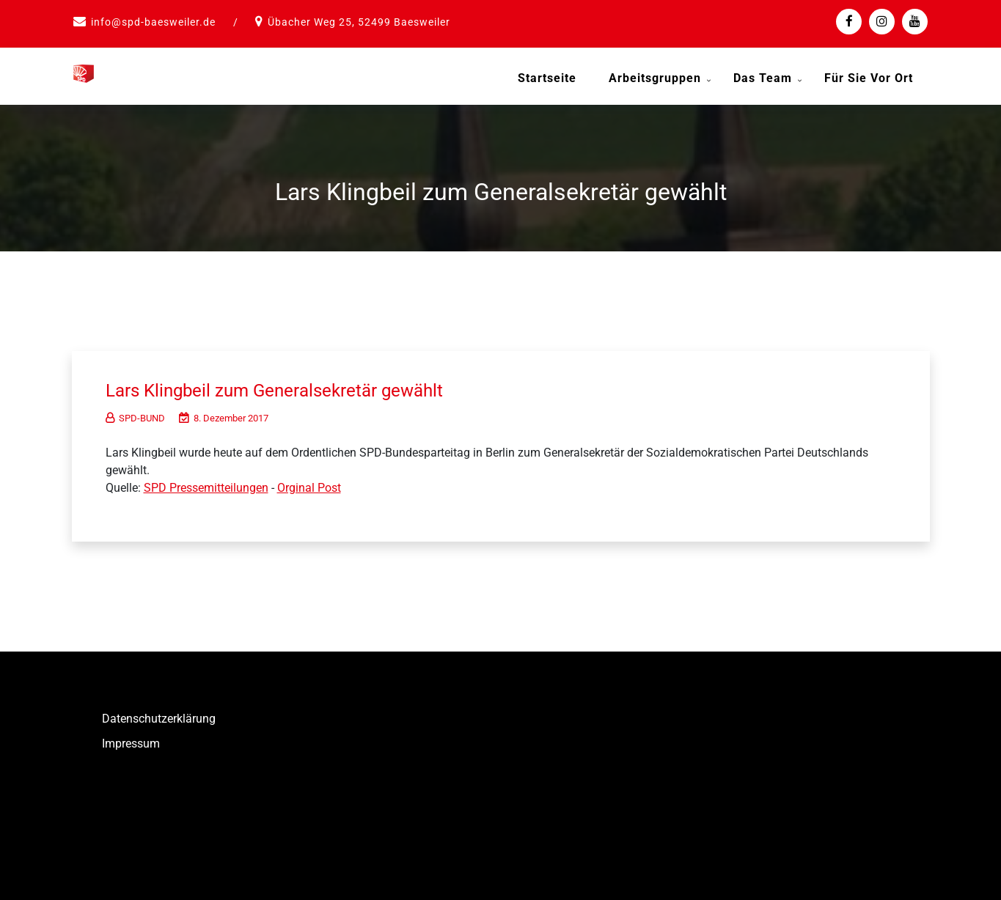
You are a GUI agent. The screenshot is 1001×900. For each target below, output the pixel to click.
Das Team (762, 78)
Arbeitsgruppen (655, 78)
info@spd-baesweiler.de (153, 22)
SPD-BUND (135, 415)
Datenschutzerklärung (159, 716)
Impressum (131, 741)
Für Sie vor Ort (868, 78)
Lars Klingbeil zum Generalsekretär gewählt (288, 387)
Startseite (547, 78)
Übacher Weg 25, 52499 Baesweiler (359, 22)
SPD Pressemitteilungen (206, 485)
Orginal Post (309, 485)
